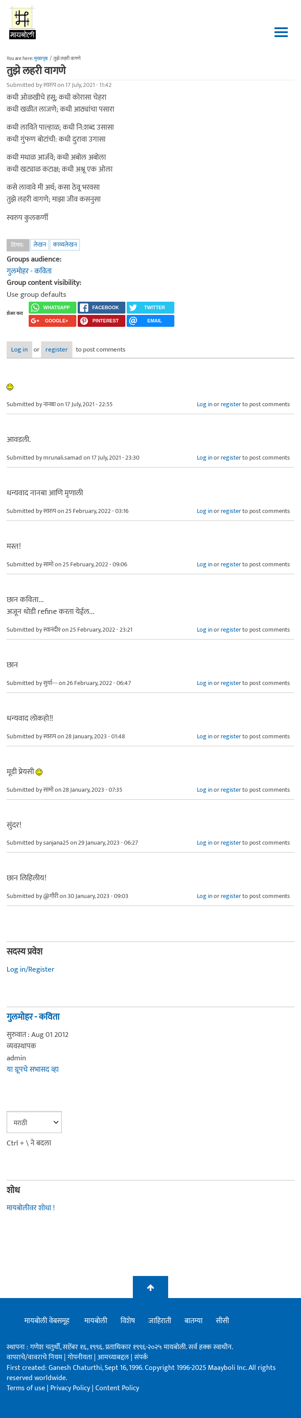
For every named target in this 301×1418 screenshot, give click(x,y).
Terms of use (26, 1388)
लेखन (40, 244)
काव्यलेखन (65, 244)
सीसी (222, 1321)
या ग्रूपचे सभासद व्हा (33, 1069)
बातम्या (193, 1321)
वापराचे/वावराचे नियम (34, 1357)
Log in (19, 349)
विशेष (127, 1321)
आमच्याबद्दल (114, 1357)
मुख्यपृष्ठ (41, 59)
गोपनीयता (81, 1357)
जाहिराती (159, 1321)
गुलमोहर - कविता (29, 271)
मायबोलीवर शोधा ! (31, 1208)
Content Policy (117, 1388)
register (56, 349)
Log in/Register (30, 969)
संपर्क (141, 1357)
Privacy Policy (71, 1388)
